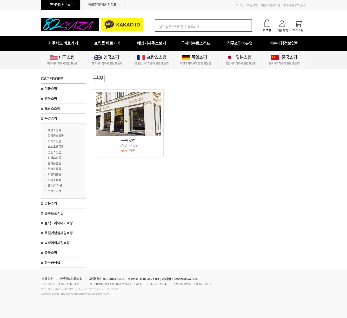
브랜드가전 (54, 191)
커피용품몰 (54, 180)
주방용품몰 (54, 169)
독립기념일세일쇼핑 (59, 233)
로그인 (239, 5)
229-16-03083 (202, 284)
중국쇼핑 (51, 252)
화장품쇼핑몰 (56, 135)
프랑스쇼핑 (52, 108)
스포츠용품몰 (56, 146)
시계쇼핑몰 (54, 141)
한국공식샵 (52, 262)
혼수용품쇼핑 (54, 213)
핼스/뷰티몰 (55, 185)
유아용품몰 (54, 163)
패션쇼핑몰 (54, 130)
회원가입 (252, 5)
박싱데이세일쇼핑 (57, 243)
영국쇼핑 (51, 98)
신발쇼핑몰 (54, 157)
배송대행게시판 (270, 5)
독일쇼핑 (51, 118)
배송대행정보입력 (294, 5)
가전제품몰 (54, 174)
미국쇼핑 (51, 89)
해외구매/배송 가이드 (102, 4)
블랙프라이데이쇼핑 (59, 223)
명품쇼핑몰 (54, 152)
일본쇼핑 (51, 203)
